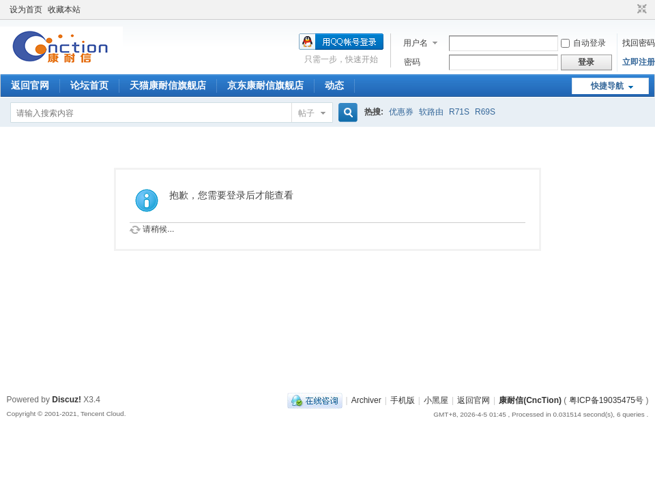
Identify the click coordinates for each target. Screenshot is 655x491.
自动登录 (583, 43)
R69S (485, 112)
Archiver (366, 400)
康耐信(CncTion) (530, 400)
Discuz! (66, 399)
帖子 (306, 113)
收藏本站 (64, 9)
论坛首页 (89, 85)
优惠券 (401, 112)
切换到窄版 (640, 9)
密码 (412, 62)
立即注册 (638, 62)
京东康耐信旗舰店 (265, 85)
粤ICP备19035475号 (606, 400)
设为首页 (26, 9)
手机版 (402, 400)
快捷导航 (607, 86)
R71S (459, 112)
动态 (334, 85)
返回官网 (30, 85)
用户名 (415, 43)
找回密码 (638, 43)
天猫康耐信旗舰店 (168, 85)
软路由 (431, 112)
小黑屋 (436, 400)
